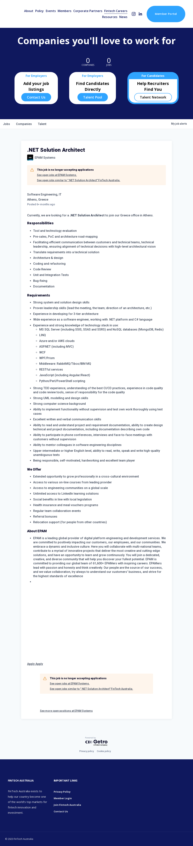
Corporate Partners (87, 11)
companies (24, 124)
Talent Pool (92, 97)
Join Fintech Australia (67, 805)
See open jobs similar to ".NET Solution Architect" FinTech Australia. (78, 180)
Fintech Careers (115, 11)
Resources (109, 17)
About (28, 11)
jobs (6, 124)
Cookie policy (104, 751)
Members (64, 11)
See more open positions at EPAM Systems (66, 710)
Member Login (63, 798)
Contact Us (36, 97)
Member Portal (166, 14)
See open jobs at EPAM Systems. (57, 175)
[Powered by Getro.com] (96, 741)
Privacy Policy (62, 791)
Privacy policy (86, 751)
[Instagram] (133, 14)
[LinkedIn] (140, 14)
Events (51, 11)
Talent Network (153, 97)
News (123, 17)
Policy (39, 11)
